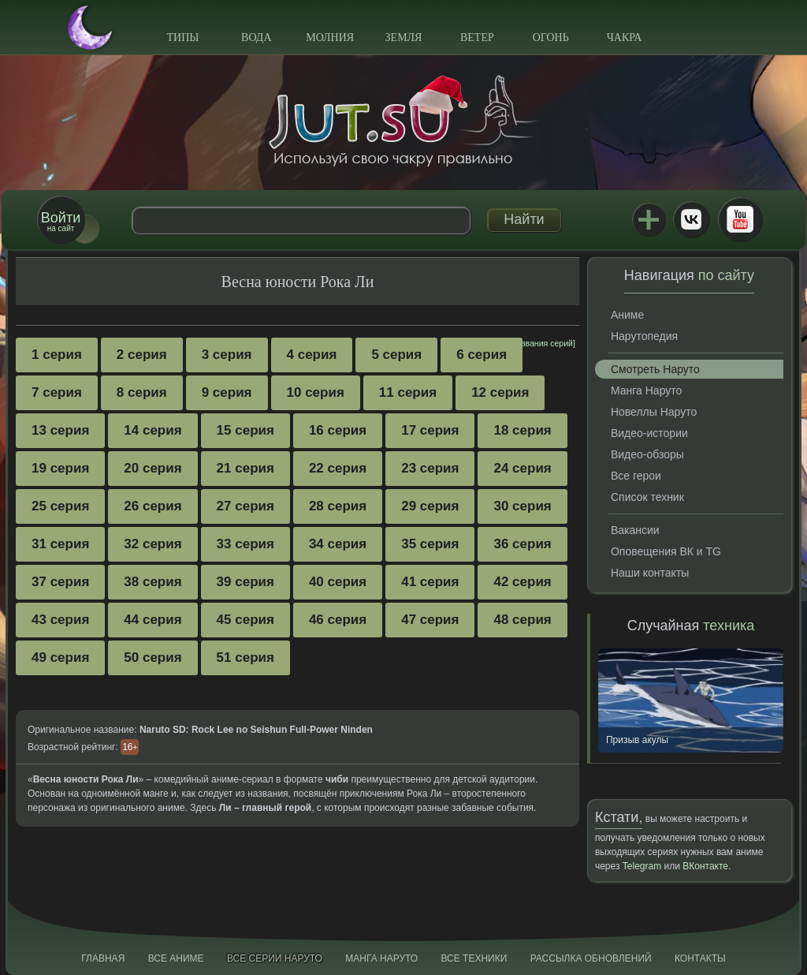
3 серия (227, 354)
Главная (103, 958)
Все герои (636, 475)
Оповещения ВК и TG (666, 551)
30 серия (522, 506)
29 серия (430, 506)
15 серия (245, 430)
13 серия (60, 430)
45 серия (245, 619)
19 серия (60, 468)
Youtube (740, 219)
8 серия (142, 392)
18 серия (522, 430)
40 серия (337, 581)
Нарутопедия (644, 336)
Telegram (642, 866)
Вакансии (635, 530)
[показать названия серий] (524, 343)
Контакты (700, 958)
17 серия (430, 430)
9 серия (227, 392)
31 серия (60, 543)
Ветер (477, 37)
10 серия (315, 392)
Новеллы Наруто (654, 411)
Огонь (551, 37)
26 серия (152, 506)
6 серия (481, 354)
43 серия (60, 619)
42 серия (522, 581)
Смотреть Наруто (655, 369)
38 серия (152, 581)
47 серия (430, 619)
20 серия (152, 468)
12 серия (500, 392)
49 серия (60, 657)
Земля (403, 37)
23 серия (430, 468)
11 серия (408, 392)
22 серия (337, 468)
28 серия (337, 506)
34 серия (337, 543)
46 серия (337, 619)
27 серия (245, 506)
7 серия (57, 392)
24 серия (522, 468)
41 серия (430, 581)
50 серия (152, 657)
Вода (256, 37)
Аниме (627, 314)
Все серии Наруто (274, 958)
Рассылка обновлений (591, 958)
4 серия (312, 354)
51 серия (245, 657)
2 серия (142, 354)
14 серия (152, 430)
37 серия (60, 581)
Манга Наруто (646, 390)
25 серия (60, 506)
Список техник (647, 497)
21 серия (245, 468)
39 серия (245, 581)
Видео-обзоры (647, 454)
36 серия (522, 543)
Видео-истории (649, 433)
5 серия (396, 354)
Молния (330, 37)
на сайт (60, 221)
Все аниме (176, 958)
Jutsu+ (648, 219)
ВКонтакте (691, 219)
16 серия (337, 430)
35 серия (430, 543)
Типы (182, 37)
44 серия (152, 619)
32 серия (152, 543)
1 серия (57, 354)
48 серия (522, 619)
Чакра (624, 37)
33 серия (245, 543)
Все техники (474, 958)
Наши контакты (650, 572)
